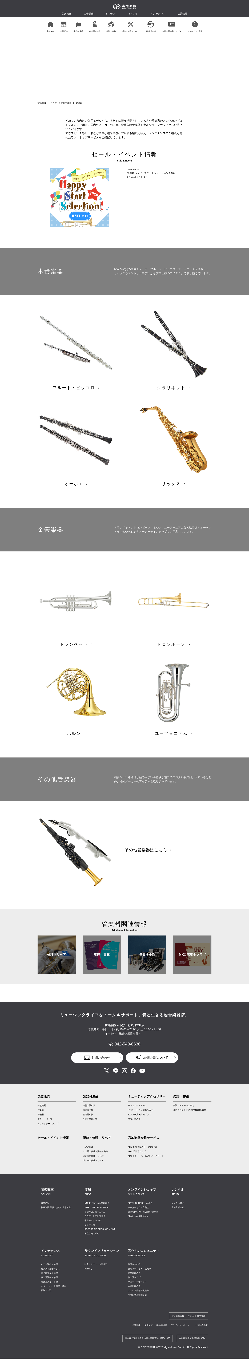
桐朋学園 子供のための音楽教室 (56, 1214)
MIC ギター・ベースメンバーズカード (146, 1162)
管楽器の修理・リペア (93, 1162)
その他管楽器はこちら (145, 856)
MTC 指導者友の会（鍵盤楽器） (143, 1153)
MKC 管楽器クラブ (192, 961)
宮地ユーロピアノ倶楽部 (139, 1275)
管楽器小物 (147, 961)
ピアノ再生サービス (50, 1275)
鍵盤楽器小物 (89, 1112)
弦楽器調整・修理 (49, 1284)
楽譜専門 (143, 1218)
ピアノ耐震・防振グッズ (139, 1121)
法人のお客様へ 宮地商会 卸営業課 (189, 1322)
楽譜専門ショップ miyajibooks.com (189, 1116)
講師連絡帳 (161, 1332)
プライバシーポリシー (181, 1332)
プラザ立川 (90, 1231)
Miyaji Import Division (138, 1223)
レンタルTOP (177, 1210)
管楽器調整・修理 (49, 1288)
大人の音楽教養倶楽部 (138, 1297)
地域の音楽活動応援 (137, 1301)
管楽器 (41, 1121)
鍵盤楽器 (42, 1112)
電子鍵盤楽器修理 (49, 1279)
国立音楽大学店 (92, 1240)
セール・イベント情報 (53, 1144)
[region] (124, 26)
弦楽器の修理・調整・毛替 (95, 1158)
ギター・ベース (45, 1125)
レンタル (111, 13)
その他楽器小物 (90, 1125)
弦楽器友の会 (134, 1279)
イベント (133, 13)
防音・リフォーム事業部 (96, 1271)
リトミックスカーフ (137, 1112)
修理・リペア (56, 961)
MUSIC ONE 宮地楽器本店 (97, 1210)
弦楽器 (41, 1116)
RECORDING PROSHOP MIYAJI (100, 1236)
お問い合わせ (100, 1064)
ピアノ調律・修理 (49, 1271)
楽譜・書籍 (102, 961)
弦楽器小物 (88, 1116)
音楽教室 (45, 1210)
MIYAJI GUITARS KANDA (97, 1214)
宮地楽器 (42, 103)
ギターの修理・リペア (93, 1167)
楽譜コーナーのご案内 (183, 1112)
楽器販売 (89, 13)
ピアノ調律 (88, 1153)
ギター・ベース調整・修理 (53, 1293)
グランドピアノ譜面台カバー (141, 1116)
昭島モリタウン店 (93, 1227)
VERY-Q (88, 1275)
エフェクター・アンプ (48, 1130)
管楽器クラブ (134, 1284)
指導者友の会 (134, 1271)
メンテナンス (158, 13)
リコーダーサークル (137, 1288)
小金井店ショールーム (95, 1218)
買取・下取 (46, 1297)
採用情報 (148, 1332)
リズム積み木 (134, 1125)
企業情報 (136, 1332)
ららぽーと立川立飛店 (60, 103)
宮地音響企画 (177, 1214)
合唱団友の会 (134, 1293)
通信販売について (155, 1064)
